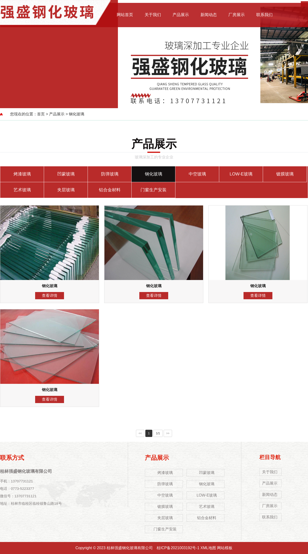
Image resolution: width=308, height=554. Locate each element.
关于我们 (153, 14)
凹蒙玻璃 (66, 174)
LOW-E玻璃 (241, 174)
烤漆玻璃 (22, 174)
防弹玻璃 (109, 174)
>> (168, 433)
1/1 (158, 433)
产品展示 (181, 14)
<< (140, 433)
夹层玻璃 (66, 189)
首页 (41, 114)
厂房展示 (236, 14)
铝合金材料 (110, 189)
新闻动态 (208, 14)
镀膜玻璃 (285, 174)
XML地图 (208, 548)
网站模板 (224, 548)
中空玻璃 (197, 174)
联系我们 (264, 14)
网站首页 (125, 14)
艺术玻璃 (22, 189)
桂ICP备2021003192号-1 (178, 548)
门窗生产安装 (154, 189)
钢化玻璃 (76, 114)
